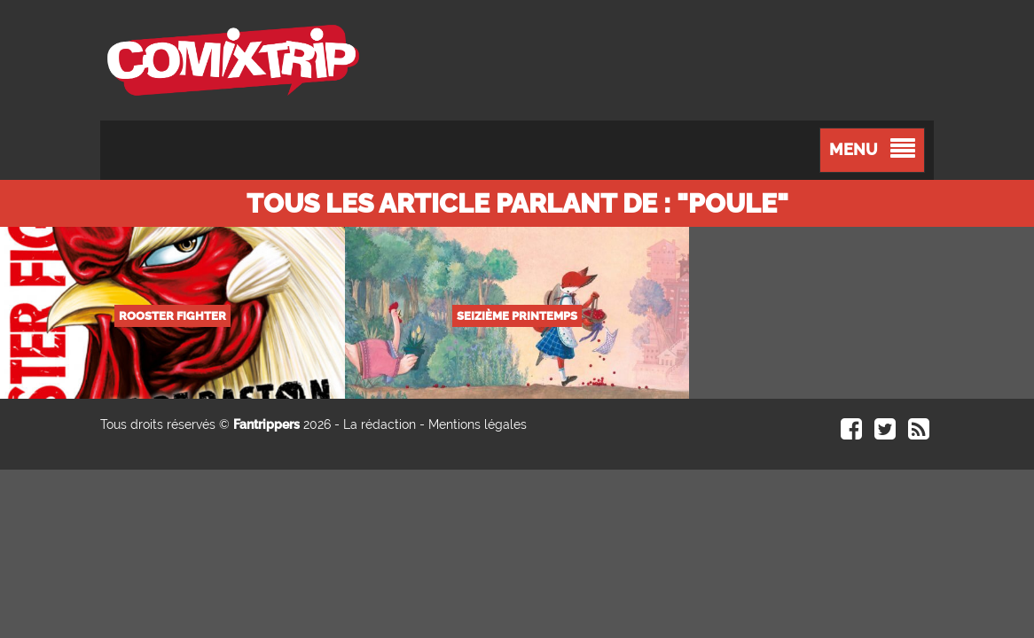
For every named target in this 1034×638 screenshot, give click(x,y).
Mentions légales (477, 424)
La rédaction (379, 424)
